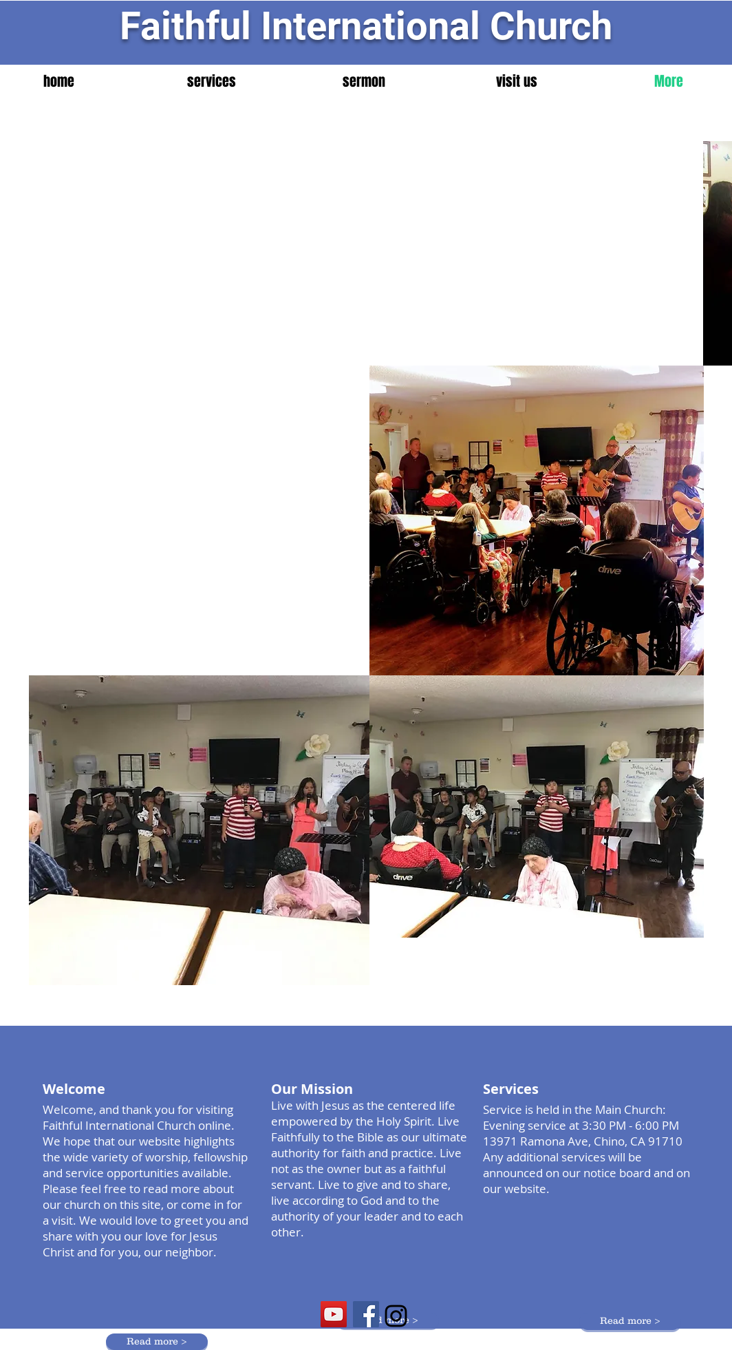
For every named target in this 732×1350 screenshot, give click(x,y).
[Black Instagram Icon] (396, 1316)
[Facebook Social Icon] (366, 1314)
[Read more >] (630, 1321)
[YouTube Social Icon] (334, 1314)
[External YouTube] (199, 234)
